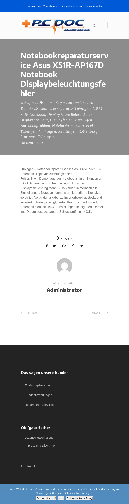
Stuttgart (28, 136)
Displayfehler (61, 120)
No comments (32, 142)
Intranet (30, 466)
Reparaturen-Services (74, 102)
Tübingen (46, 136)
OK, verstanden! (46, 498)
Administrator (64, 290)
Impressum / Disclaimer (40, 445)
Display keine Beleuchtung (69, 114)
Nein (61, 498)
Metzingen (83, 120)
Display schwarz (34, 120)
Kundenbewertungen (38, 395)
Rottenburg (88, 131)
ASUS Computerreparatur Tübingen (60, 108)
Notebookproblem (35, 125)
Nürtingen (47, 131)
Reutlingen (67, 131)
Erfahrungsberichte (37, 385)
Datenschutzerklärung (39, 437)
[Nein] (124, 494)
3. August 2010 (32, 102)
